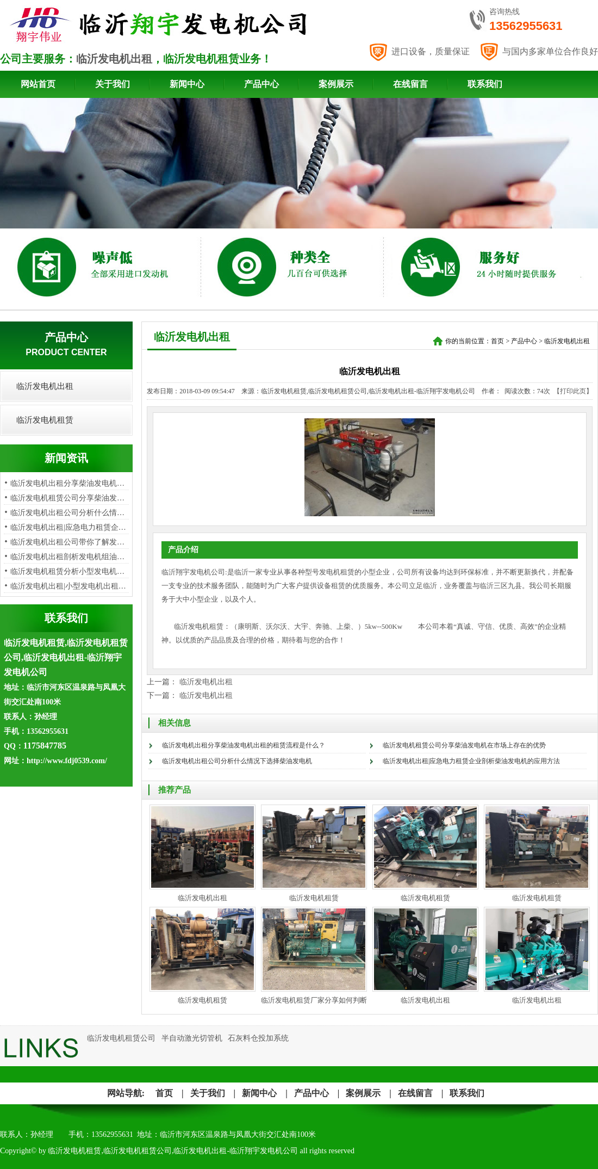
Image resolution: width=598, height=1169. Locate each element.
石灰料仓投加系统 (258, 1038)
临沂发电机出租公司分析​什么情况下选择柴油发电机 (237, 761)
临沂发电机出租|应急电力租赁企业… (72, 527)
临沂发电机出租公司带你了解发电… (71, 542)
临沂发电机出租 (114, 59)
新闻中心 (187, 84)
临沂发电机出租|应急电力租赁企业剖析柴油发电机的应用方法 (471, 761)
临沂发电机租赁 (44, 420)
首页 (497, 341)
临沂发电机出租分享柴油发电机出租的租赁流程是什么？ (243, 745)
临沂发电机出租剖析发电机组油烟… (71, 557)
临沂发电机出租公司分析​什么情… (67, 513)
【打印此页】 (573, 391)
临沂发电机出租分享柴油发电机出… (71, 483)
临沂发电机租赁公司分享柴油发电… (71, 498)
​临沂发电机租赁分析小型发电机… (67, 571)
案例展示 (336, 84)
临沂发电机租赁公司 (121, 1038)
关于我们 (112, 84)
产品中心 (261, 84)
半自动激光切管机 (191, 1038)
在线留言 (410, 84)
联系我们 (485, 84)
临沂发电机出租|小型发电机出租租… (72, 586)
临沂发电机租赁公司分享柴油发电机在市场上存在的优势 (464, 745)
